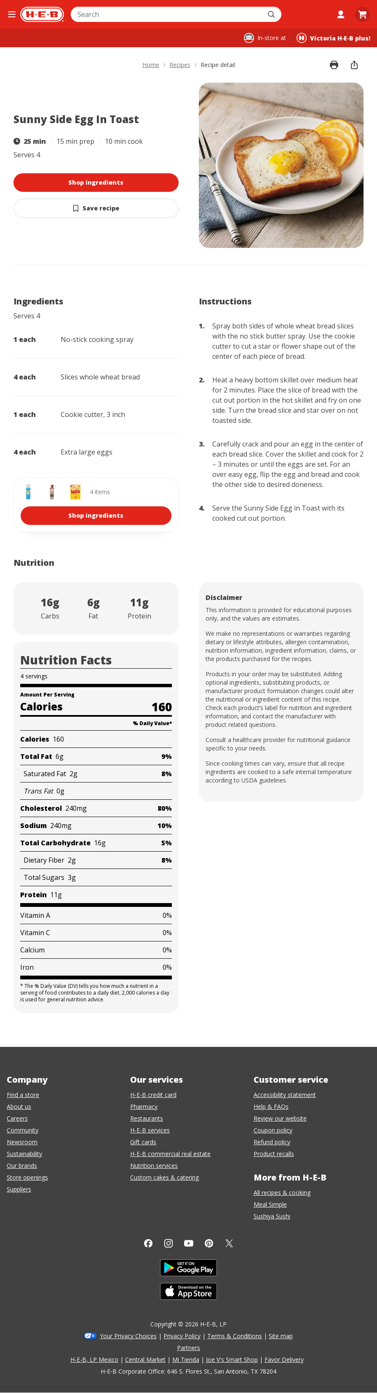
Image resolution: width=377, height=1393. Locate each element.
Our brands (22, 1166)
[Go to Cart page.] (362, 14)
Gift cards (143, 1142)
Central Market (145, 1359)
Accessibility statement (285, 1095)
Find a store (23, 1095)
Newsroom (22, 1142)
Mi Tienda (185, 1359)
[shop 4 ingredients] (96, 504)
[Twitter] (229, 1243)
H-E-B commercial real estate (170, 1154)
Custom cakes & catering (164, 1177)
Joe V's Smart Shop (232, 1359)
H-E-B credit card (153, 1095)
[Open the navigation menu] (12, 14)
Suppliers (19, 1189)
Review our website (280, 1118)
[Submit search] (272, 14)
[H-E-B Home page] (42, 14)
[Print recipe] (334, 65)
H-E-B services (150, 1130)
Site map (281, 1336)
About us (19, 1107)
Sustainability (24, 1154)
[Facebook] (148, 1243)
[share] (354, 65)
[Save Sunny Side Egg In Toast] (96, 208)
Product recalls (274, 1154)
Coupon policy (273, 1130)
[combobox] (167, 14)
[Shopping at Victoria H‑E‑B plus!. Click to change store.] (333, 38)
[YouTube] (188, 1243)
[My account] (340, 14)
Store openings (27, 1177)
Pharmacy (144, 1107)
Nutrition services (154, 1166)
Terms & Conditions (234, 1336)
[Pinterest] (209, 1243)
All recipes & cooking (282, 1193)
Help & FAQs (271, 1107)
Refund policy (272, 1142)
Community (22, 1130)
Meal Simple (270, 1204)
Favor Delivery (284, 1359)
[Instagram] (168, 1243)
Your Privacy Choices (128, 1336)
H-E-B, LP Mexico (94, 1359)
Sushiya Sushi (272, 1216)
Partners (188, 1348)
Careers (17, 1118)
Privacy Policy (182, 1336)
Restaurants (146, 1118)
